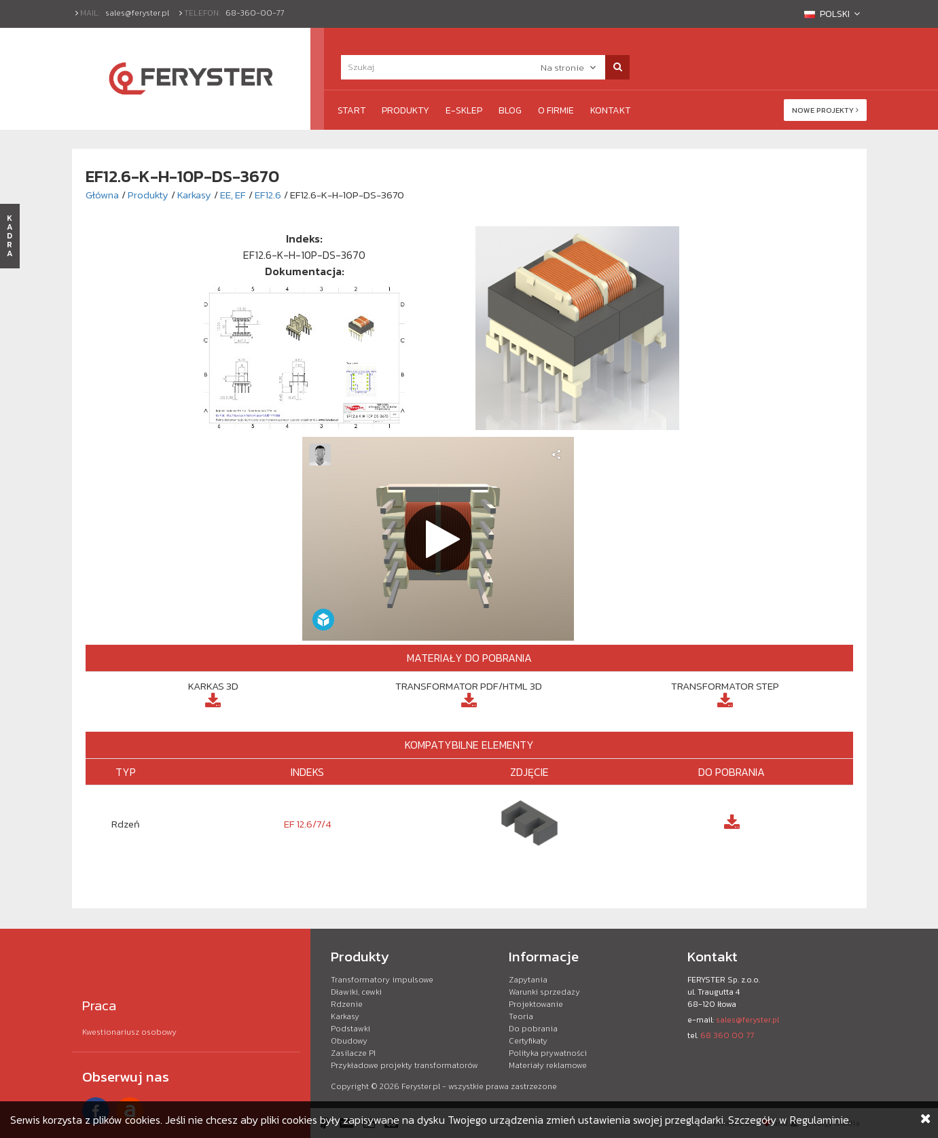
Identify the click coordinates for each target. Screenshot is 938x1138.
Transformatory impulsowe (382, 980)
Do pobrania (533, 1029)
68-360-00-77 (255, 13)
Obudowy (349, 1041)
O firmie (556, 110)
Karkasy (194, 194)
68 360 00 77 (727, 1035)
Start (351, 110)
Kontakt (610, 110)
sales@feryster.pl (137, 13)
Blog (510, 110)
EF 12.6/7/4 (307, 824)
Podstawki (350, 1029)
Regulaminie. (820, 1120)
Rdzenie (347, 1004)
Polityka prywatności (548, 1053)
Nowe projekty (825, 110)
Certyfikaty (528, 1041)
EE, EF (233, 194)
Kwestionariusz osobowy (129, 1032)
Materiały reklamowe (548, 1065)
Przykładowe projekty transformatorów (404, 1065)
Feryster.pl (420, 1086)
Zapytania (528, 980)
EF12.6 (268, 194)
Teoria (521, 1016)
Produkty (405, 110)
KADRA (10, 236)
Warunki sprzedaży (544, 992)
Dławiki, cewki (356, 992)
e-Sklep (464, 110)
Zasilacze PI (353, 1053)
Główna (102, 194)
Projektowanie (536, 1004)
